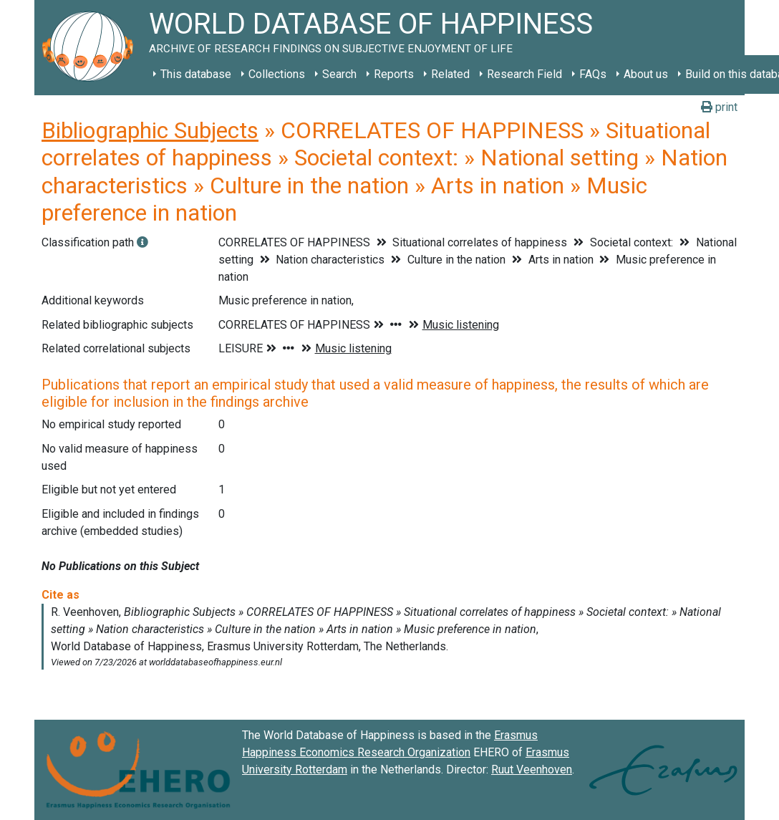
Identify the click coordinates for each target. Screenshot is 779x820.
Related (450, 74)
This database (195, 74)
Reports (394, 74)
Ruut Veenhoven (531, 769)
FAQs (592, 74)
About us (646, 74)
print (719, 107)
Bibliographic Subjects (150, 130)
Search (339, 74)
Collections (276, 74)
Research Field (524, 74)
